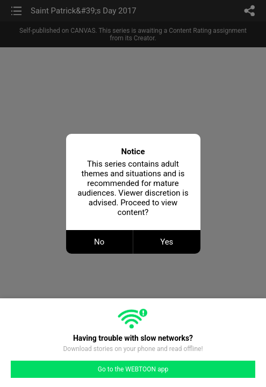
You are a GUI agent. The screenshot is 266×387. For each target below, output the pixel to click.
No (99, 242)
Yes (166, 242)
